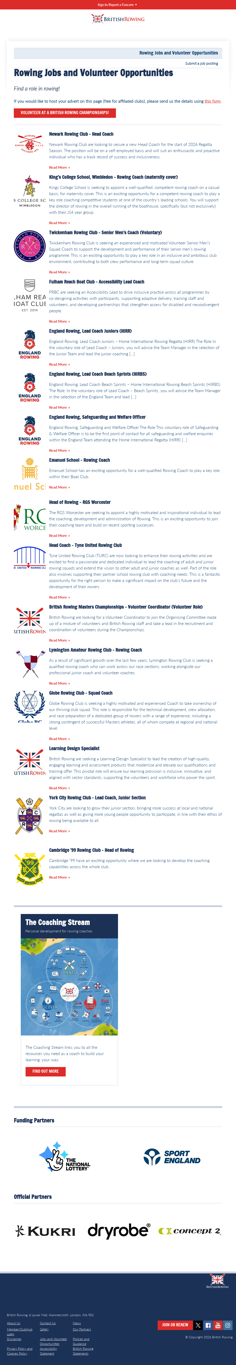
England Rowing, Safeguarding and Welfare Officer (97, 417)
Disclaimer (14, 1339)
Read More (58, 167)
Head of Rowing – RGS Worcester (80, 502)
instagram (228, 1325)
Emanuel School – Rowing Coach (79, 460)
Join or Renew (175, 1325)
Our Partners (82, 1329)
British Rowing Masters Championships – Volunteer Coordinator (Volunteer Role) (126, 607)
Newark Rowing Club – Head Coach (81, 134)
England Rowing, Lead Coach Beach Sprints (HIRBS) (98, 374)
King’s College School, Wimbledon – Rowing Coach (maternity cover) (113, 177)
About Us (13, 1323)
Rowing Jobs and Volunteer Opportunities (178, 53)
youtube (218, 1325)
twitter (198, 1325)
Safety (44, 1329)
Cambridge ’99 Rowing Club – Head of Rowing (91, 850)
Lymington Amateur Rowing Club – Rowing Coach (95, 650)
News (77, 1323)
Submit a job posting (201, 63)
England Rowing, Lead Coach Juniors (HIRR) (90, 331)
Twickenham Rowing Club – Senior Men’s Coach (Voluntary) (105, 233)
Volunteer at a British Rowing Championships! (65, 113)
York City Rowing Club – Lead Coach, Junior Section (97, 798)
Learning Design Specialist (74, 748)
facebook (208, 1325)
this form (213, 101)
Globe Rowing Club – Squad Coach (80, 693)
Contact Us (48, 1323)
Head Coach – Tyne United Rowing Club (85, 545)
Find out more (45, 1072)
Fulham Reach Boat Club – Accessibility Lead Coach (96, 282)
